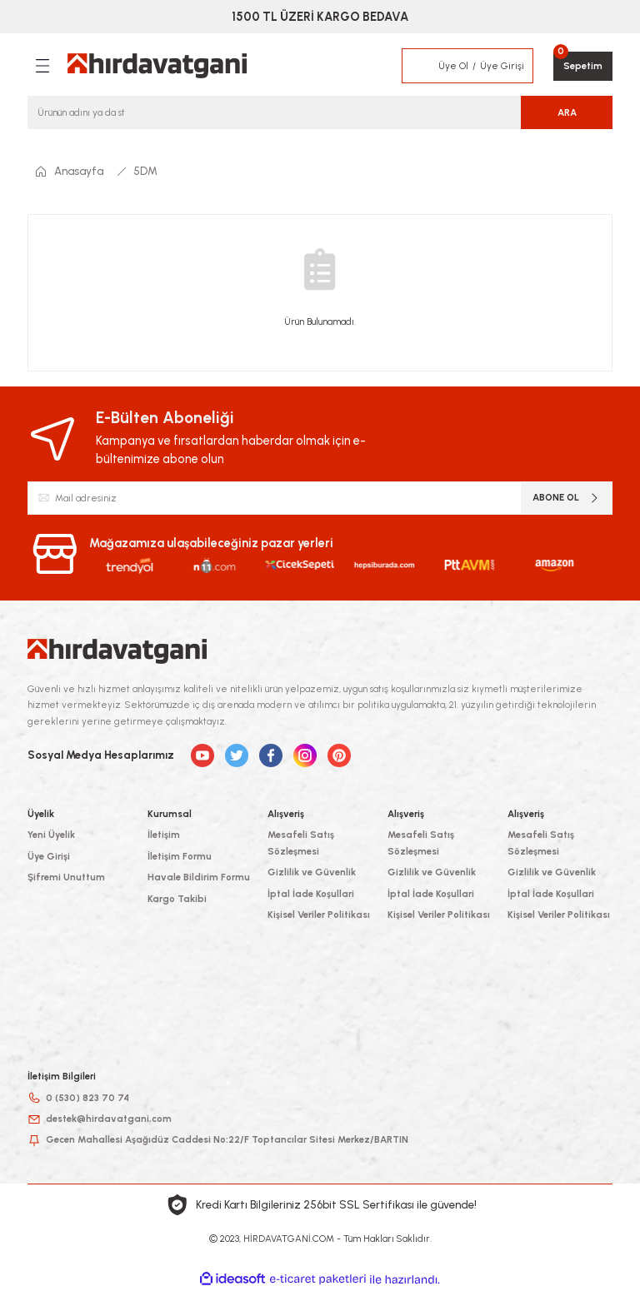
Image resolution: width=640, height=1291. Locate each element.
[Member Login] (421, 66)
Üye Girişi (49, 856)
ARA (567, 112)
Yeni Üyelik (51, 834)
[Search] (320, 112)
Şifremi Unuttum (66, 877)
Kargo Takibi (177, 899)
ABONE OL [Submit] (566, 498)
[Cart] (582, 66)
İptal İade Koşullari (311, 894)
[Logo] (157, 65)
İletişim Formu (180, 856)
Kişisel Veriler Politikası (319, 914)
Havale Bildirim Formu (199, 877)
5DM (145, 170)
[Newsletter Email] (320, 498)
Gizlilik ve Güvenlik (312, 872)
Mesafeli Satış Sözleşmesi (301, 842)
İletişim (164, 834)
